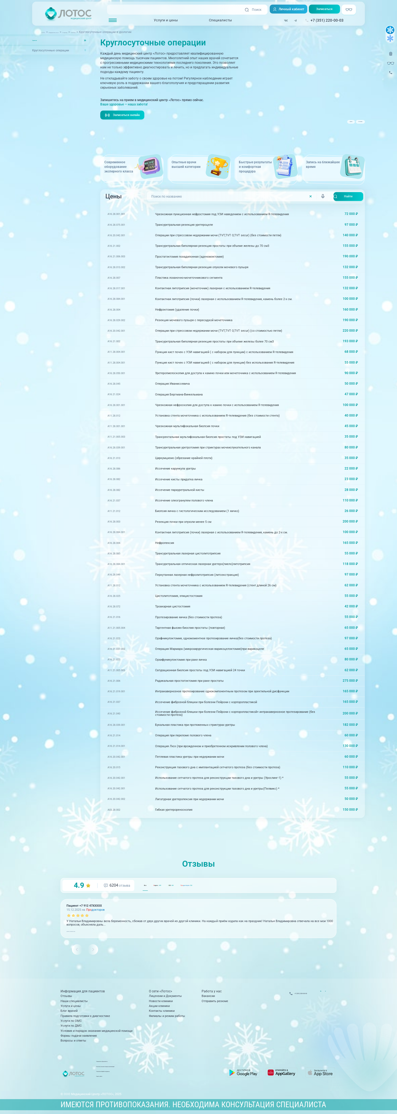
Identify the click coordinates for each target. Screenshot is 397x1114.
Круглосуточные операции (50, 50)
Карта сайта (156, 1080)
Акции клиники (159, 1007)
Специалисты (220, 20)
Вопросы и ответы (73, 1042)
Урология (38, 40)
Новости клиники (161, 1002)
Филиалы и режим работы (167, 1017)
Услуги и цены (166, 20)
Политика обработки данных (168, 1074)
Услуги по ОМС (71, 1022)
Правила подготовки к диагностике (85, 1017)
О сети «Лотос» (160, 992)
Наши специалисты (74, 1002)
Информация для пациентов (83, 992)
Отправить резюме (215, 1002)
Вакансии (208, 997)
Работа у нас (212, 992)
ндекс (175, 886)
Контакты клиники (162, 1012)
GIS (207, 886)
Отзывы (352, 125)
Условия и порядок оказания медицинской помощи (96, 1032)
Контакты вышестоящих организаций (174, 1070)
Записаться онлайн (124, 115)
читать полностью (79, 932)
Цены (327, 125)
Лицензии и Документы (165, 997)
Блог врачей (69, 1012)
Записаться (327, 10)
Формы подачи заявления (79, 1037)
